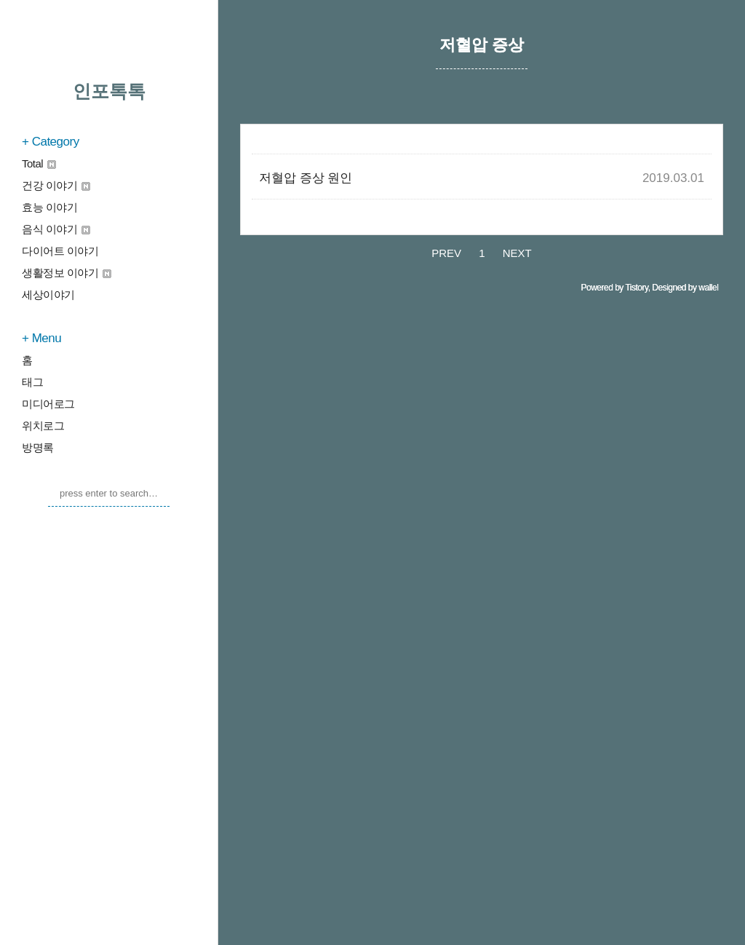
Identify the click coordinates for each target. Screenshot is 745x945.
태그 (32, 382)
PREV (446, 686)
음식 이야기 (56, 229)
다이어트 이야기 (60, 251)
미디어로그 (48, 404)
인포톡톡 (109, 91)
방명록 (38, 447)
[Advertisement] (481, 222)
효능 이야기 (49, 207)
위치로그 (43, 425)
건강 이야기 (56, 185)
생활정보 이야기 (66, 272)
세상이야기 (48, 294)
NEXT (517, 686)
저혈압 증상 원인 (305, 396)
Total (39, 163)
